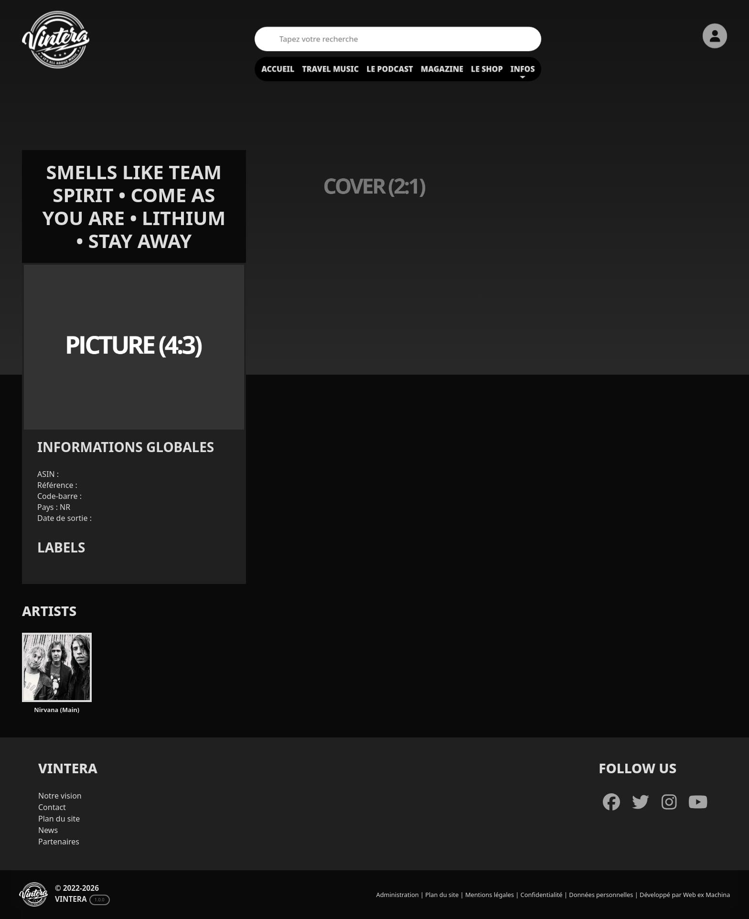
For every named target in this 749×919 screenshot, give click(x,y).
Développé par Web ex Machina (685, 894)
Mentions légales (489, 894)
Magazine (442, 69)
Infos (523, 69)
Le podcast (389, 69)
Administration (397, 894)
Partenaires (58, 841)
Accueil (277, 69)
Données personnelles (601, 894)
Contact (52, 807)
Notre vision (60, 795)
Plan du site (59, 818)
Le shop (487, 69)
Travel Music (330, 69)
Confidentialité (542, 894)
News (48, 830)
